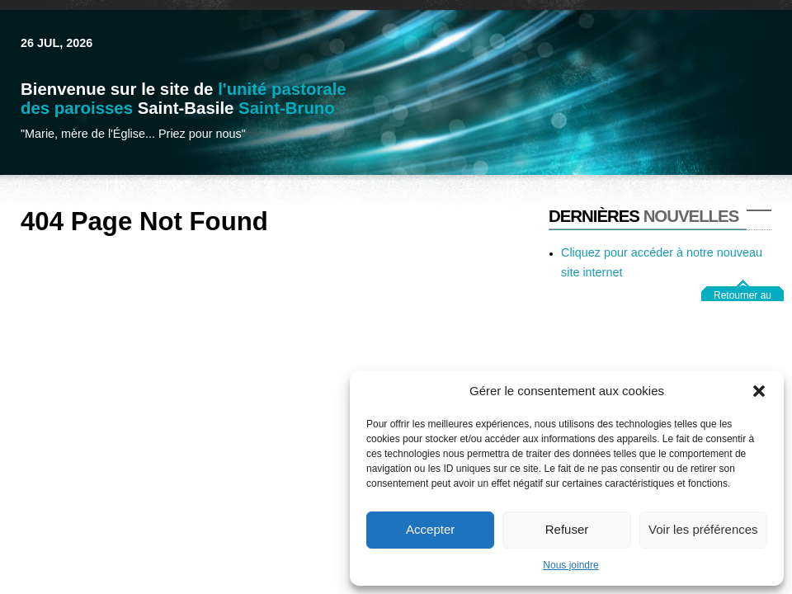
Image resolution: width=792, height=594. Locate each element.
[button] (759, 391)
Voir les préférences (703, 529)
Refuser (567, 529)
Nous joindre (570, 565)
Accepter (430, 529)
